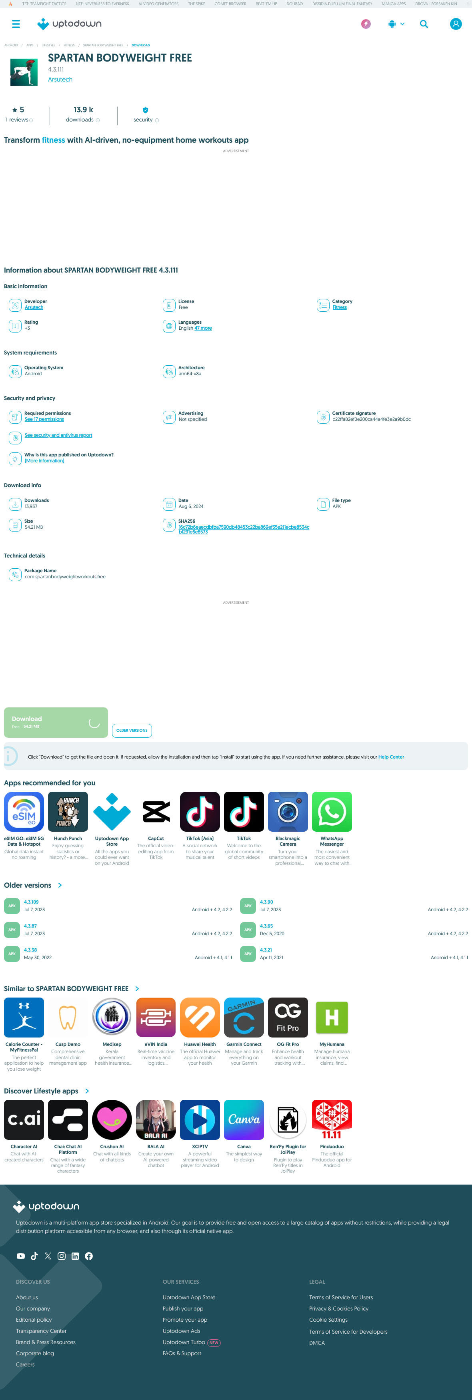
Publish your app (183, 1308)
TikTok (244, 838)
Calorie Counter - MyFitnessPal (24, 1047)
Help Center (391, 757)
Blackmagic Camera (288, 841)
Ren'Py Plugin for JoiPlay (288, 1149)
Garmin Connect (243, 1044)
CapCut (156, 838)
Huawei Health (200, 1044)
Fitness (340, 308)
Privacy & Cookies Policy (338, 1308)
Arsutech (60, 80)
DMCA (317, 1342)
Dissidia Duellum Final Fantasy (342, 3)
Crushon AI (112, 1146)
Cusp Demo (68, 1044)
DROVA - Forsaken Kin (436, 3)
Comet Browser (230, 3)
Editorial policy (34, 1319)
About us (27, 1297)
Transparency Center (41, 1330)
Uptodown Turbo (192, 1342)
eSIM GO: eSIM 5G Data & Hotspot (24, 841)
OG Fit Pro (288, 1044)
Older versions (132, 730)
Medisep (111, 1044)
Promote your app (185, 1319)
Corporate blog (35, 1353)
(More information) (44, 461)
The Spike (196, 3)
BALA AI (156, 1146)
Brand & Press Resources (46, 1342)
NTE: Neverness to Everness (102, 3)
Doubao (295, 3)
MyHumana (332, 1044)
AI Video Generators (159, 3)
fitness (53, 140)
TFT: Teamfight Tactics (44, 3)
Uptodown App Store (112, 841)
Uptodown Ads (181, 1330)
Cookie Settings (328, 1319)
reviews (19, 119)
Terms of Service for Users (341, 1297)
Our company (33, 1308)
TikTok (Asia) (200, 838)
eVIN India (156, 1044)
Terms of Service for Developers (348, 1331)
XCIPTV (200, 1146)
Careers (25, 1364)
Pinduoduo (332, 1146)
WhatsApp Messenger (332, 841)
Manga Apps (394, 3)
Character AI (24, 1146)
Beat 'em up (266, 3)
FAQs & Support (182, 1353)
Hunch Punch (68, 838)
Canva (244, 1146)
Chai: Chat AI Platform (68, 1149)
